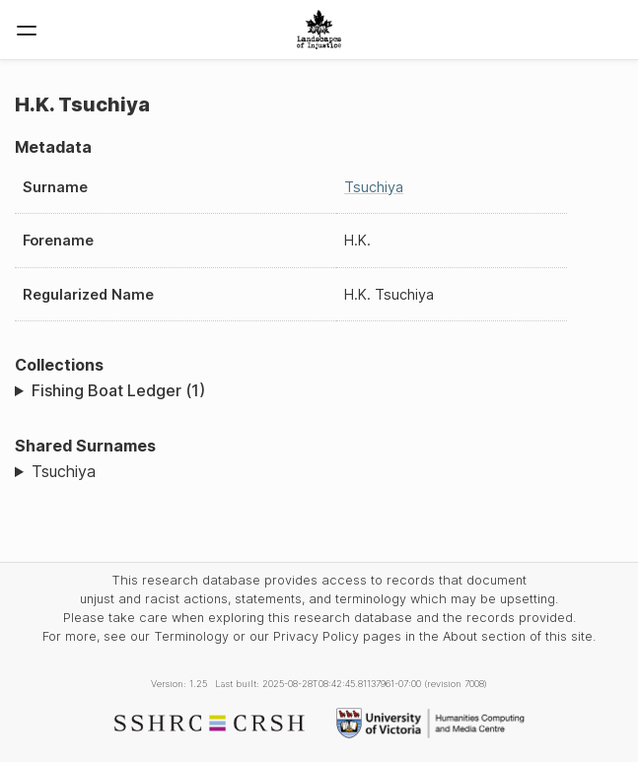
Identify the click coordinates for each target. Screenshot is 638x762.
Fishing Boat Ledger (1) (118, 390)
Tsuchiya (373, 186)
